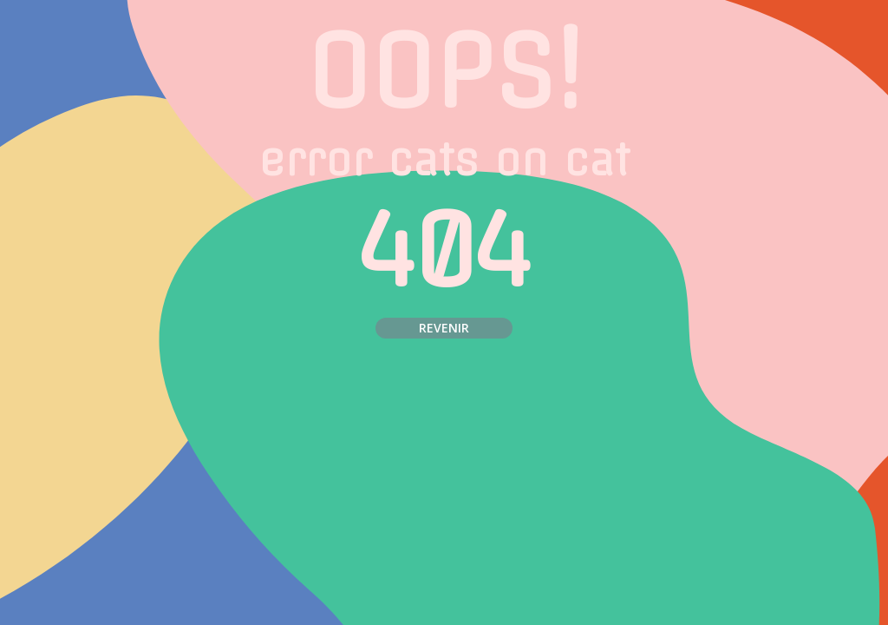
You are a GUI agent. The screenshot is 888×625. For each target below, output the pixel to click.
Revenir (444, 327)
